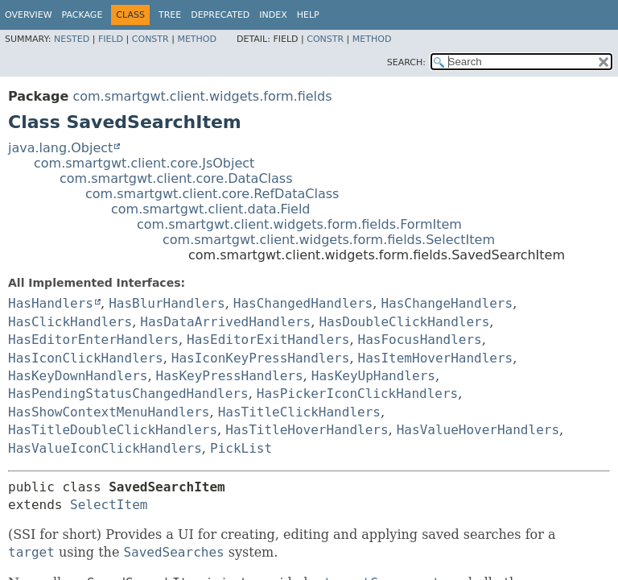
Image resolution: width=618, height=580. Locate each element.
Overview (28, 15)
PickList (241, 448)
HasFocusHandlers (420, 339)
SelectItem (108, 504)
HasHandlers (50, 303)
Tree (170, 15)
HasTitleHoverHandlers (306, 429)
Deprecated (220, 15)
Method (196, 39)
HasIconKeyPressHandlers (260, 358)
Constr (150, 39)
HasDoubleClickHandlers (404, 321)
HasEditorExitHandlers (268, 339)
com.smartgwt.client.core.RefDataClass (212, 193)
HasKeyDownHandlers (77, 375)
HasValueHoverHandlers (478, 429)
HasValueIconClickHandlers (105, 448)
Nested (71, 39)
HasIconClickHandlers (85, 358)
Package (82, 15)
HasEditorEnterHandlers (93, 339)
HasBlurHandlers (167, 303)
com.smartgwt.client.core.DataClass (176, 178)
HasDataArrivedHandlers (225, 321)
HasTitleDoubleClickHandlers (112, 429)
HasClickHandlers (70, 321)
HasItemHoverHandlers (435, 358)
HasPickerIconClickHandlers (357, 393)
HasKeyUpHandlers (373, 375)
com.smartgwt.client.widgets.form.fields (202, 96)
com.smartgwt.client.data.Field (211, 209)
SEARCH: (406, 62)
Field (110, 39)
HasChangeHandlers (447, 303)
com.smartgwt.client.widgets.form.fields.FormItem (299, 224)
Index (272, 15)
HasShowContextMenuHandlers (108, 412)
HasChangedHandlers (303, 303)
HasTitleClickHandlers (299, 412)
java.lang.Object (60, 147)
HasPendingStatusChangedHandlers (128, 393)
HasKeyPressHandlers (229, 375)
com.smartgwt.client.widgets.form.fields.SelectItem (329, 239)
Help (308, 15)
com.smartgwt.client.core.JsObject (144, 163)
